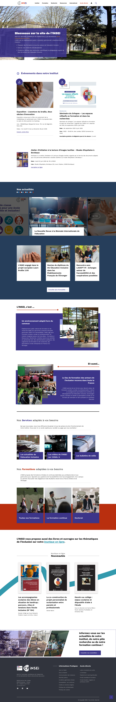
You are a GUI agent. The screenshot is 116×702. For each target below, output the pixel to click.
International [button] (73, 3)
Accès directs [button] (84, 3)
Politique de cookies (64, 689)
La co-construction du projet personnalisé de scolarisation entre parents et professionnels (56, 602)
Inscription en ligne (37, 167)
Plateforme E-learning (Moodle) (88, 675)
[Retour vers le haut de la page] (111, 697)
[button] (96, 3)
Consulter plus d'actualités (58, 289)
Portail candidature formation (88, 677)
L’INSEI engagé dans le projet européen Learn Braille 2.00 (28, 267)
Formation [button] (45, 3)
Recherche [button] (54, 3)
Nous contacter (63, 672)
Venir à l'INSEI (63, 670)
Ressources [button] (63, 3)
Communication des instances (67, 675)
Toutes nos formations (29, 518)
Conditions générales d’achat (66, 680)
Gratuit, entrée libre (23, 132)
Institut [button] (37, 3)
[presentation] (18, 216)
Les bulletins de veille (86, 456)
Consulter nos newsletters (90, 653)
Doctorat (79, 518)
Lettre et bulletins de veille (87, 670)
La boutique (83, 672)
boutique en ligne (54, 541)
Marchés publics (63, 677)
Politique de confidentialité (66, 687)
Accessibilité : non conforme (66, 682)
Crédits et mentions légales (66, 685)
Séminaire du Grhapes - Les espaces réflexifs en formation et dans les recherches (76, 116)
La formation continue (57, 518)
